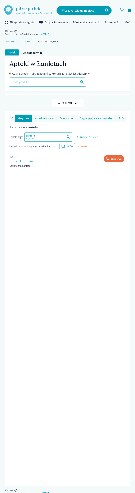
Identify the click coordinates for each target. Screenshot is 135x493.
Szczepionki (112, 22)
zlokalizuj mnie (86, 140)
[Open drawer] (129, 10)
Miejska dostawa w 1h (86, 22)
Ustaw (67, 149)
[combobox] (84, 10)
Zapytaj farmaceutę (54, 22)
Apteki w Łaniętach (47, 42)
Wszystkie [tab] (18, 121)
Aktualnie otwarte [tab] (39, 121)
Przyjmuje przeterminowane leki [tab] (90, 121)
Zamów (45, 34)
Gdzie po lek (11, 42)
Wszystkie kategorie (20, 22)
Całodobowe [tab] (61, 121)
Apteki (28, 42)
